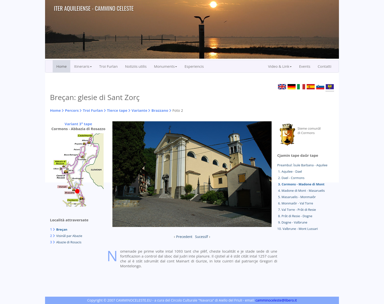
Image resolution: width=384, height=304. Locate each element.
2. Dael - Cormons (290, 178)
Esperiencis (194, 66)
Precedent (184, 236)
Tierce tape (117, 110)
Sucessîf (201, 236)
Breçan (61, 229)
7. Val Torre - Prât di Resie (296, 209)
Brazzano (159, 110)
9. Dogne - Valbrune (292, 222)
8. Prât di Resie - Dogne (294, 216)
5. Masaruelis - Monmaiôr (296, 197)
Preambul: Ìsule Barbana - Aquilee (302, 165)
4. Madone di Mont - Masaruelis (301, 190)
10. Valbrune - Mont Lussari (297, 228)
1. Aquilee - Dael (289, 171)
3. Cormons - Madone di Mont (300, 184)
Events (304, 66)
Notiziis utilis (135, 66)
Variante (139, 110)
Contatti (324, 66)
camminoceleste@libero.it (276, 300)
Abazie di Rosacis (68, 242)
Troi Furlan (108, 66)
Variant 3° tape (78, 123)
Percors (72, 110)
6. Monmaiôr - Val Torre (295, 203)
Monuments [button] (165, 66)
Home (61, 66)
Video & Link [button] (280, 66)
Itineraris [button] (83, 66)
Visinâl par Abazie (69, 236)
